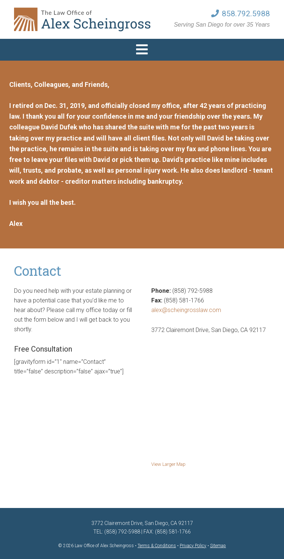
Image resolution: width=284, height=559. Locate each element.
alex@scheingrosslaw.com (186, 310)
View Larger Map (168, 464)
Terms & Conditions (157, 545)
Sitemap (218, 545)
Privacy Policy (193, 545)
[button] (142, 50)
